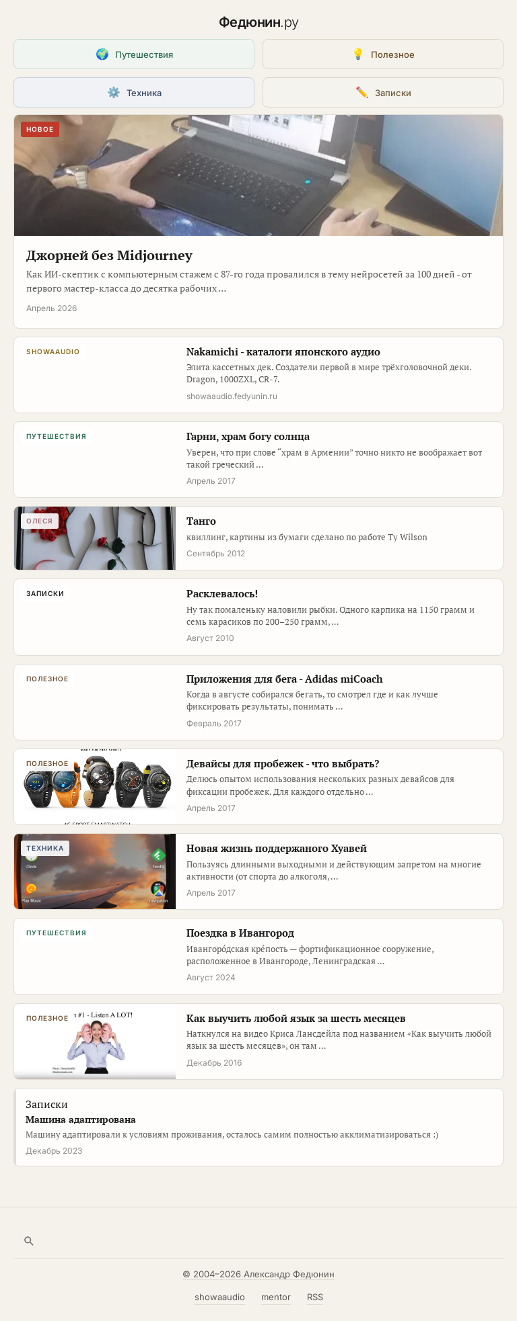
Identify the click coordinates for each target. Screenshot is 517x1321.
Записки (383, 92)
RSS (315, 1296)
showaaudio (220, 1296)
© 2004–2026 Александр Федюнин (258, 1274)
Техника (134, 92)
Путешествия (134, 53)
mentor (276, 1296)
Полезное (383, 53)
